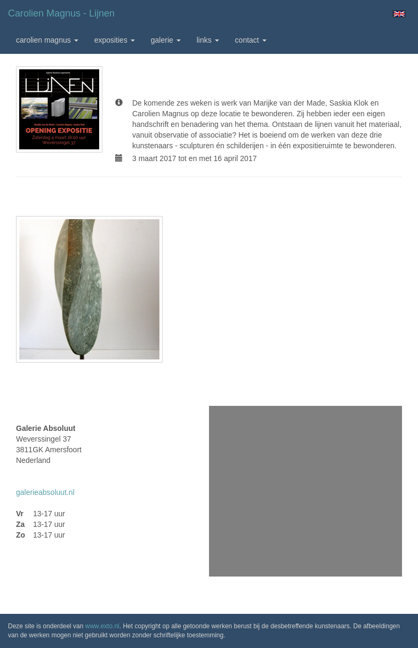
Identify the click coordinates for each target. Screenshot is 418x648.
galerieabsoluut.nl (45, 492)
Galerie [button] (166, 40)
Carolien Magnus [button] (47, 40)
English (399, 14)
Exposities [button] (114, 40)
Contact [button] (251, 40)
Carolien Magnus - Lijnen (61, 13)
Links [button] (208, 40)
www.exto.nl (102, 626)
